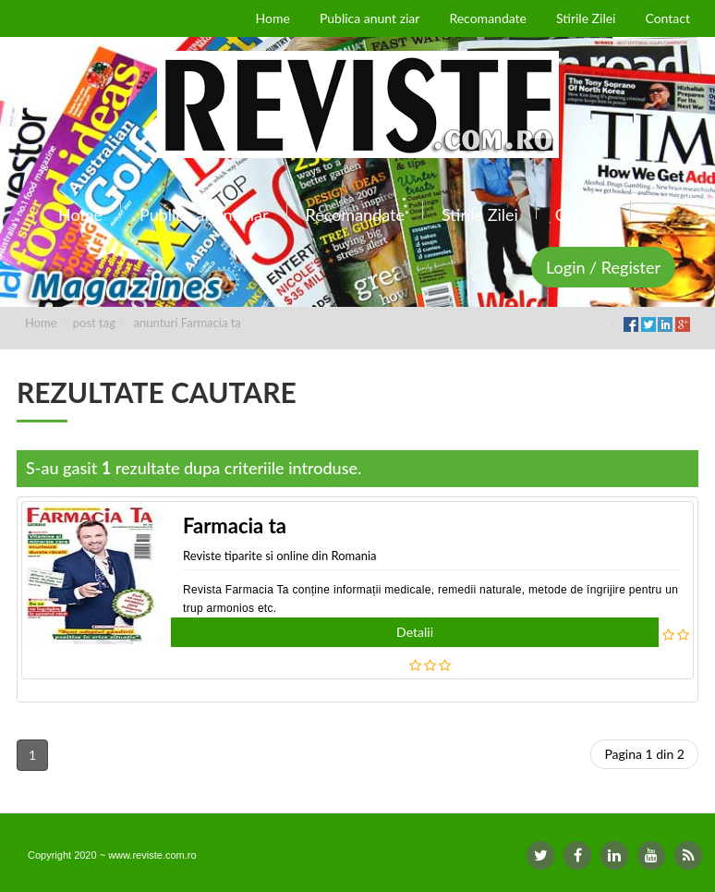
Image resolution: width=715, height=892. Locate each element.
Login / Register (603, 267)
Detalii (414, 632)
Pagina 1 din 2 (644, 754)
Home (41, 322)
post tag (94, 322)
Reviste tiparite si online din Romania (280, 555)
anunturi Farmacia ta (187, 322)
